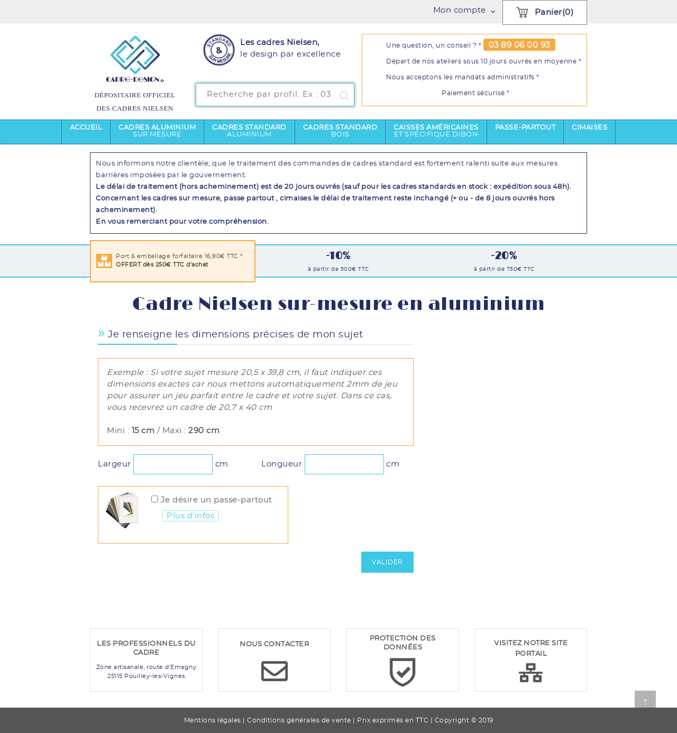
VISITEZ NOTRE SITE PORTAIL (531, 648)
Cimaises (589, 127)
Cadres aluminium (157, 131)
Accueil (86, 127)
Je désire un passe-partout (216, 500)
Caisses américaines (436, 131)
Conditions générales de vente (299, 720)
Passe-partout (525, 127)
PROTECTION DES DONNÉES (403, 643)
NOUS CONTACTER (274, 644)
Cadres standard (249, 131)
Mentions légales (212, 720)
